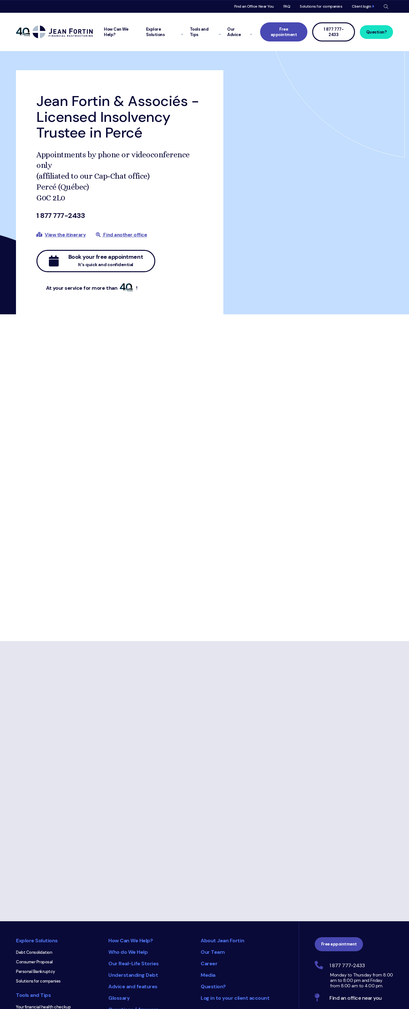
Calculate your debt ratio (39, 932)
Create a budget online (37, 923)
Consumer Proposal (34, 868)
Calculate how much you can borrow (50, 951)
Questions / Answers (133, 916)
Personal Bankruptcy (35, 878)
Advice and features (133, 893)
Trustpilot (269, 994)
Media (208, 881)
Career (209, 870)
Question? (376, 32)
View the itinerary (65, 235)
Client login (361, 6)
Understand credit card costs (44, 961)
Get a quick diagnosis (36, 942)
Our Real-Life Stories (133, 870)
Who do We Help (128, 858)
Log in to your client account (235, 904)
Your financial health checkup (43, 913)
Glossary (119, 904)
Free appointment (284, 31)
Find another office (121, 235)
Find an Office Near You (254, 6)
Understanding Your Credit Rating (47, 971)
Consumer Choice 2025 (171, 953)
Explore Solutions (37, 847)
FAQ (286, 6)
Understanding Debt (133, 881)
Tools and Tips (33, 901)
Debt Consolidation (34, 859)
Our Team (213, 858)
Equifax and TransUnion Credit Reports (44, 982)
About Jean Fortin (222, 847)
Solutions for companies (321, 6)
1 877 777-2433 (60, 215)
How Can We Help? (130, 847)
